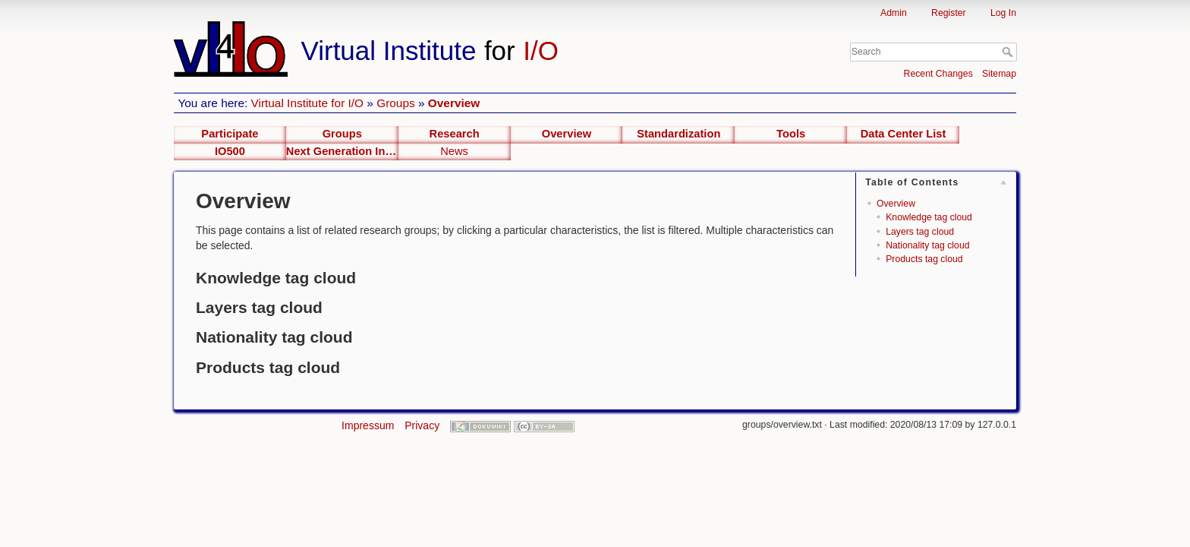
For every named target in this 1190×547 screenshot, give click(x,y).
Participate (229, 134)
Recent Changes (938, 73)
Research (455, 134)
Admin (893, 13)
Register (948, 13)
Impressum (368, 425)
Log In (1003, 13)
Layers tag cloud (920, 231)
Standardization (678, 134)
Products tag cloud (924, 259)
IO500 (230, 151)
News (454, 151)
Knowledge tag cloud (929, 217)
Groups (395, 102)
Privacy (422, 425)
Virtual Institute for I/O (307, 102)
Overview (454, 102)
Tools (790, 134)
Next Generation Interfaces (342, 151)
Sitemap (999, 73)
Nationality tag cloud (927, 245)
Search (1009, 51)
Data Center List (903, 134)
